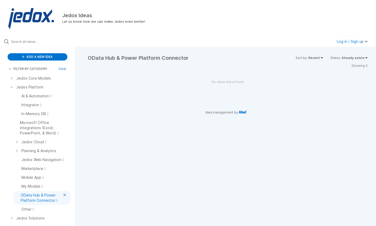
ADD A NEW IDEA (37, 57)
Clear (62, 69)
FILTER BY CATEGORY (27, 69)
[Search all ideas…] (44, 41)
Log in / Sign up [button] (352, 41)
